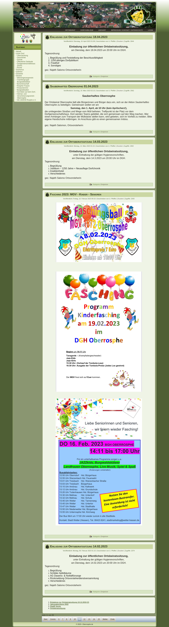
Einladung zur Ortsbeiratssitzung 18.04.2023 (78, 37)
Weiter (105, 619)
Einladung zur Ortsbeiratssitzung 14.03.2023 (78, 141)
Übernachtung (22, 56)
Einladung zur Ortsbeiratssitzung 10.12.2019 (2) (69, 602)
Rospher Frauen (23, 86)
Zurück (53, 619)
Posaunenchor (22, 88)
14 (94, 619)
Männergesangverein (25, 78)
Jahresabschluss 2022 (59, 604)
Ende (113, 619)
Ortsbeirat (70, 30)
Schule (19, 60)
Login (150, 30)
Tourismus (20, 70)
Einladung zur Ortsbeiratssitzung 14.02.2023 (78, 546)
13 (89, 619)
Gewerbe (19, 74)
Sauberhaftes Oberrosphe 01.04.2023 (74, 86)
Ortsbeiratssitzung (57, 608)
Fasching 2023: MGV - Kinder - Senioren (75, 194)
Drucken (120, 41)
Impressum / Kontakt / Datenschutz (127, 30)
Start (45, 619)
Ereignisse (104, 76)
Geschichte (21, 58)
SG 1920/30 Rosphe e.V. (26, 100)
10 (75, 619)
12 (84, 619)
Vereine (19, 76)
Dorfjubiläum (87, 30)
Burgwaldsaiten (23, 90)
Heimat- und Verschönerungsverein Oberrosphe (25, 96)
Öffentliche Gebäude (25, 62)
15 (99, 619)
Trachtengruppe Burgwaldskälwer (23, 81)
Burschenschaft (23, 84)
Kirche (19, 68)
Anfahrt (102, 30)
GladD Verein (55, 606)
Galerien (19, 72)
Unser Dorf (20, 54)
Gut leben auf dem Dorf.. (26, 92)
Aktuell (18, 51)
